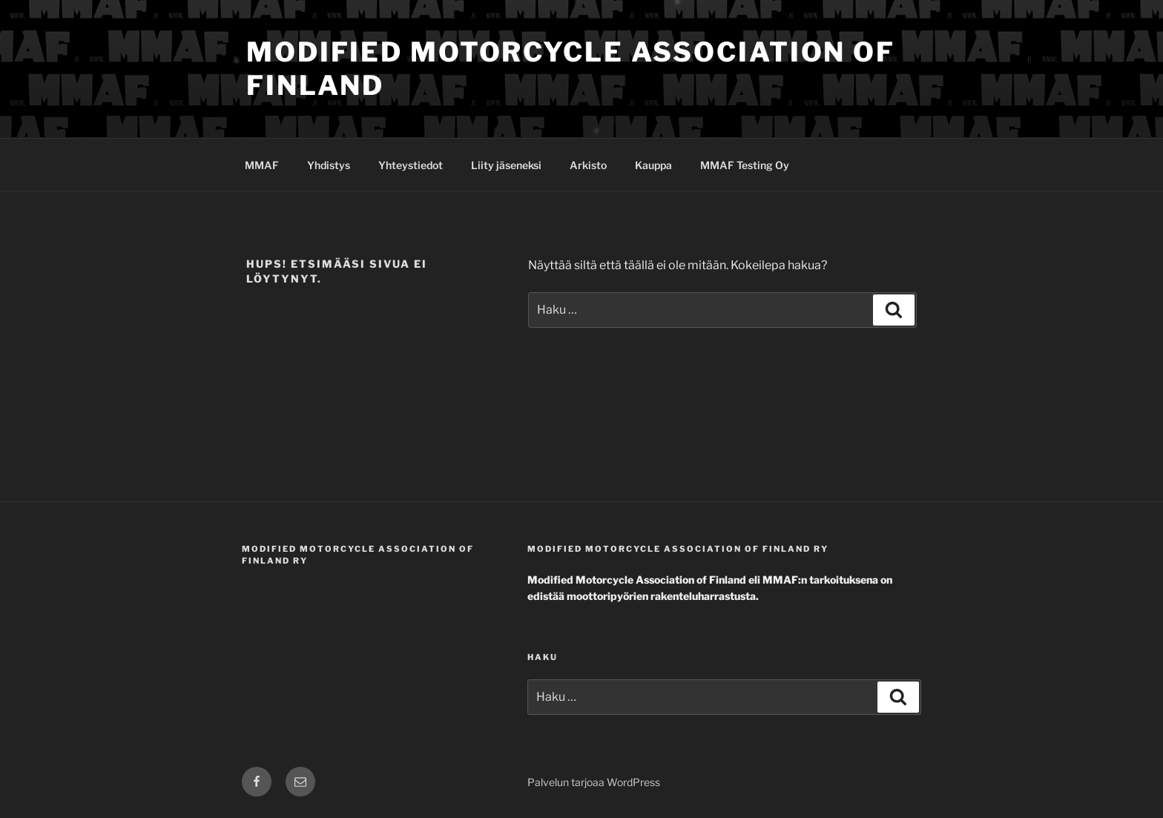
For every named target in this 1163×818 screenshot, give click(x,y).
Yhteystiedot (410, 165)
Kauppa (653, 165)
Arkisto (588, 165)
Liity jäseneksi (506, 165)
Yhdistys (328, 165)
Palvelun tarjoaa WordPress (593, 782)
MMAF (262, 165)
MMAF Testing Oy (744, 165)
